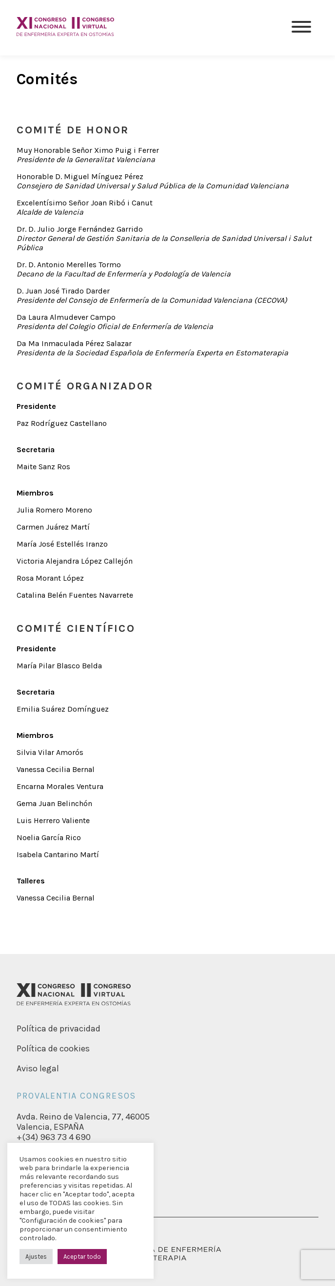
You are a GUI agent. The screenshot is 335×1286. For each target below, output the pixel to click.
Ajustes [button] (36, 1256)
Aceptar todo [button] (82, 1256)
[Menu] (301, 28)
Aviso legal (38, 1068)
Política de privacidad (58, 1028)
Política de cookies (53, 1048)
